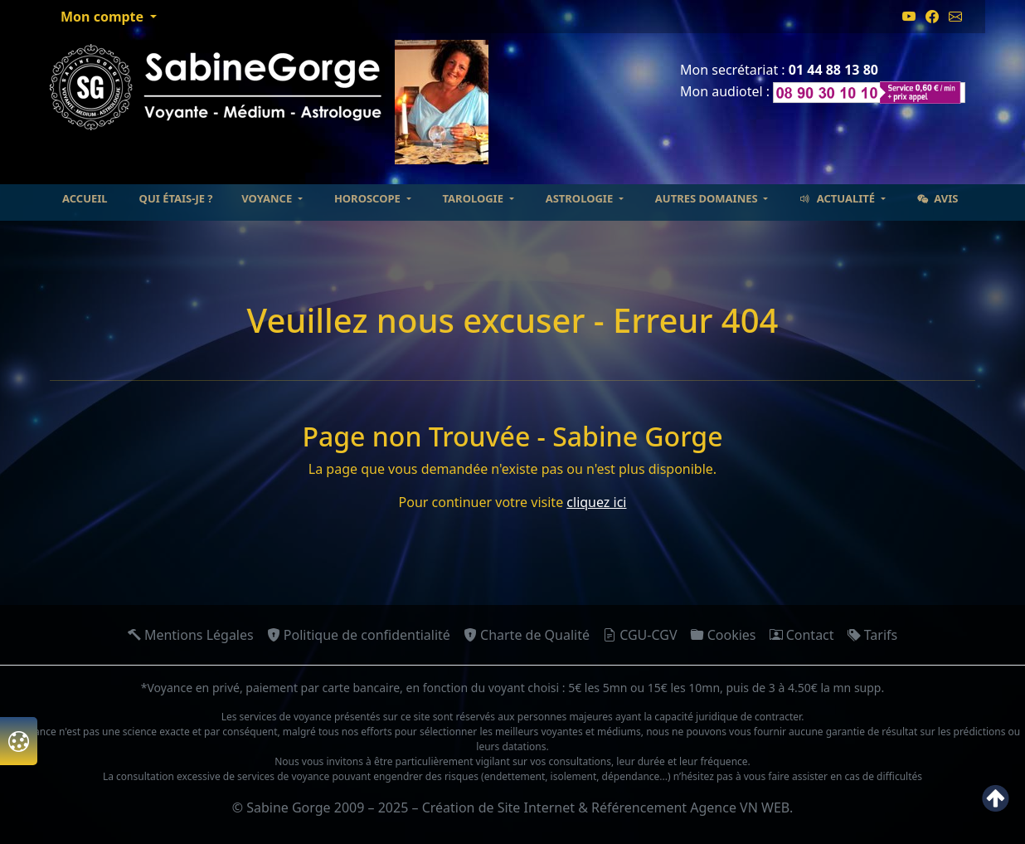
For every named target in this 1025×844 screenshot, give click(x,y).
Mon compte (104, 16)
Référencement (639, 807)
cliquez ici (596, 502)
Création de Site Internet (498, 807)
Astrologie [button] (581, 198)
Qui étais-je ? (176, 198)
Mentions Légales (191, 635)
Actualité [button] (838, 198)
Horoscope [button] (368, 198)
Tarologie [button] (475, 198)
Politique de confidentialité (358, 635)
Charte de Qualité (527, 635)
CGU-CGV (640, 635)
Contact (802, 635)
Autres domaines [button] (707, 198)
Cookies (723, 635)
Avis (938, 198)
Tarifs (873, 635)
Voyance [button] (267, 198)
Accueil (85, 198)
